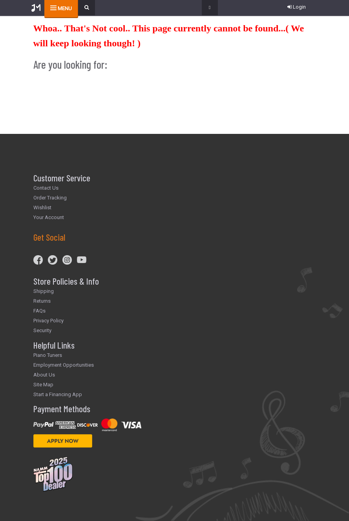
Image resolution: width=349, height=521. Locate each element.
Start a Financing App (57, 394)
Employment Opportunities (63, 365)
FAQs (39, 311)
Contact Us (45, 188)
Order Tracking (50, 198)
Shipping (43, 291)
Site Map (43, 385)
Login (296, 7)
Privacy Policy (48, 321)
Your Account (48, 217)
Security (42, 330)
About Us (44, 375)
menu (65, 8)
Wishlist (42, 207)
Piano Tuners (47, 355)
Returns (42, 301)
